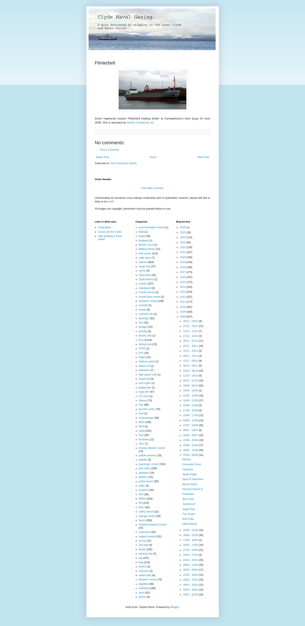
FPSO (142, 348)
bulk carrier (145, 253)
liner (141, 404)
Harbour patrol (147, 361)
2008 (183, 316)
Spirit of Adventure (192, 479)
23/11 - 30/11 (191, 346)
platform (143, 477)
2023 (183, 242)
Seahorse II (188, 504)
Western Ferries (148, 579)
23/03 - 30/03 (191, 574)
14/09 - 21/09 (191, 390)
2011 (183, 301)
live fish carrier (147, 409)
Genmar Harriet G (192, 489)
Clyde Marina (146, 279)
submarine (145, 532)
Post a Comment (109, 149)
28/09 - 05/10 (191, 385)
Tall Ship (143, 544)
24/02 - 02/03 (191, 594)
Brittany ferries (147, 249)
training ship (145, 553)
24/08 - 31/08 (191, 405)
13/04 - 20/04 (191, 560)
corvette (143, 305)
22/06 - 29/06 (191, 440)
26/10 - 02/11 (191, 365)
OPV (141, 443)
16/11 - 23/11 (191, 350)
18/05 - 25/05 (191, 535)
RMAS (142, 498)
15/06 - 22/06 (191, 445)
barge (142, 236)
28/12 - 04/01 (191, 321)
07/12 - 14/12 (191, 336)
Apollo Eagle (189, 474)
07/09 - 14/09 (191, 395)
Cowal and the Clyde (110, 231)
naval (142, 430)
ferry (141, 340)
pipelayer (144, 472)
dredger (143, 326)
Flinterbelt (188, 494)
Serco (142, 520)
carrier (142, 270)
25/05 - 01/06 (191, 530)
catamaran (145, 275)
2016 (183, 277)
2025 (183, 232)
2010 (183, 306)
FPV (141, 353)
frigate (142, 357)
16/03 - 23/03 (191, 579)
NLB (141, 435)
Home (153, 157)
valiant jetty (145, 575)
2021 (183, 252)
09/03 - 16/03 (191, 584)
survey (142, 540)
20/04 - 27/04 (191, 554)
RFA (141, 494)
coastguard (145, 288)
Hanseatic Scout (191, 464)
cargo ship (144, 266)
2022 (183, 247)
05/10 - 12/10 (191, 380)
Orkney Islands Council (152, 448)
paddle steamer (147, 455)
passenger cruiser (149, 464)
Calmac (143, 262)
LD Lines (144, 396)
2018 (183, 267)
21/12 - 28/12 (191, 326)
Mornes (186, 459)
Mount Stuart (189, 484)
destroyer (144, 318)
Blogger (174, 607)
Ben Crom (188, 499)
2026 (183, 227)
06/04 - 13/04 (191, 564)
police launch (146, 481)
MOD (142, 422)
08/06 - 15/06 (191, 450)
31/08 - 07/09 (191, 400)
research (144, 490)
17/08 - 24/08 (191, 410)
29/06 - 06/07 (191, 435)
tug (140, 557)
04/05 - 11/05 (191, 544)
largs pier (144, 391)
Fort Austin (188, 514)
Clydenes (187, 469)
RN (140, 502)
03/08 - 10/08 (191, 420)
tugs (141, 562)
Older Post (203, 157)
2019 (183, 262)
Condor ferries (147, 292)
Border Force (146, 244)
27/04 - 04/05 (191, 550)
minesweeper (146, 417)
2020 (183, 257)
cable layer (145, 257)
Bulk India (188, 518)
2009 (183, 311)
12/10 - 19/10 (191, 375)
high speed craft (148, 374)
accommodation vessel (152, 227)
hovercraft (144, 378)
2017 (183, 272)
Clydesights (104, 227)
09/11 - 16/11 (191, 355)
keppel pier (145, 387)
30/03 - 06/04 (191, 569)
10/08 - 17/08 (191, 415)
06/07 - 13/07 (191, 430)
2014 (183, 287)
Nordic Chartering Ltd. (140, 122)
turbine (143, 566)
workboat (144, 588)
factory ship (145, 335)
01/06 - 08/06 (191, 455)
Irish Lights (145, 383)
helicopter (144, 370)
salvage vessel (147, 516)
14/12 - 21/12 (191, 331)
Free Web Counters (152, 188)
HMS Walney (189, 523)
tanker (142, 549)
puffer (142, 485)
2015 (183, 282)
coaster (143, 283)
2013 (183, 291)
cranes (142, 309)
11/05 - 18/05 (191, 540)
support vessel (147, 536)
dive (141, 322)
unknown (144, 571)
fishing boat (145, 344)
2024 (183, 237)
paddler (143, 459)
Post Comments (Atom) (123, 163)
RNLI (141, 507)
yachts (142, 596)
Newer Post (102, 157)
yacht (142, 592)
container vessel (148, 301)
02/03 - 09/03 (191, 589)
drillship (143, 331)
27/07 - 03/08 (191, 425)
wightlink (143, 584)
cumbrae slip (146, 313)
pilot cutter (144, 468)
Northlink (144, 439)
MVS (141, 426)
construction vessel (149, 296)
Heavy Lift (144, 365)
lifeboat (143, 400)
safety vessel (146, 511)
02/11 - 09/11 (191, 360)
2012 (183, 296)
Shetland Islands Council (153, 524)
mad (141, 413)
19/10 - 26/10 (191, 370)
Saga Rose (188, 509)
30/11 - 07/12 (191, 340)
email (111, 201)
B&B (141, 231)
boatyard (144, 240)
